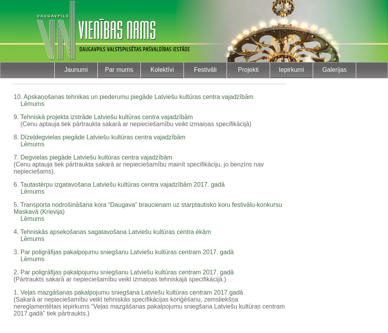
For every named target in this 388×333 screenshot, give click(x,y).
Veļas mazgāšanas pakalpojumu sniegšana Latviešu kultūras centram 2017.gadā (132, 292)
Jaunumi (76, 69)
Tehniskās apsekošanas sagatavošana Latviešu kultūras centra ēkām (116, 232)
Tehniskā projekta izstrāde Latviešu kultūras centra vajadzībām (107, 117)
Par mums (119, 69)
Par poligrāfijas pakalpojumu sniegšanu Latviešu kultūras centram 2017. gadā (127, 252)
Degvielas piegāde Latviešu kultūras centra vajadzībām (96, 157)
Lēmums (32, 104)
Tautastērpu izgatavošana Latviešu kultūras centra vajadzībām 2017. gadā (123, 184)
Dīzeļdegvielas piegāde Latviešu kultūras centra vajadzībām (103, 137)
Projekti (248, 69)
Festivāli (205, 69)
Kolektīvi (162, 69)
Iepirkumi (291, 69)
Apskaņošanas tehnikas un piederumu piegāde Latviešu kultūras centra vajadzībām (138, 97)
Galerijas (334, 69)
